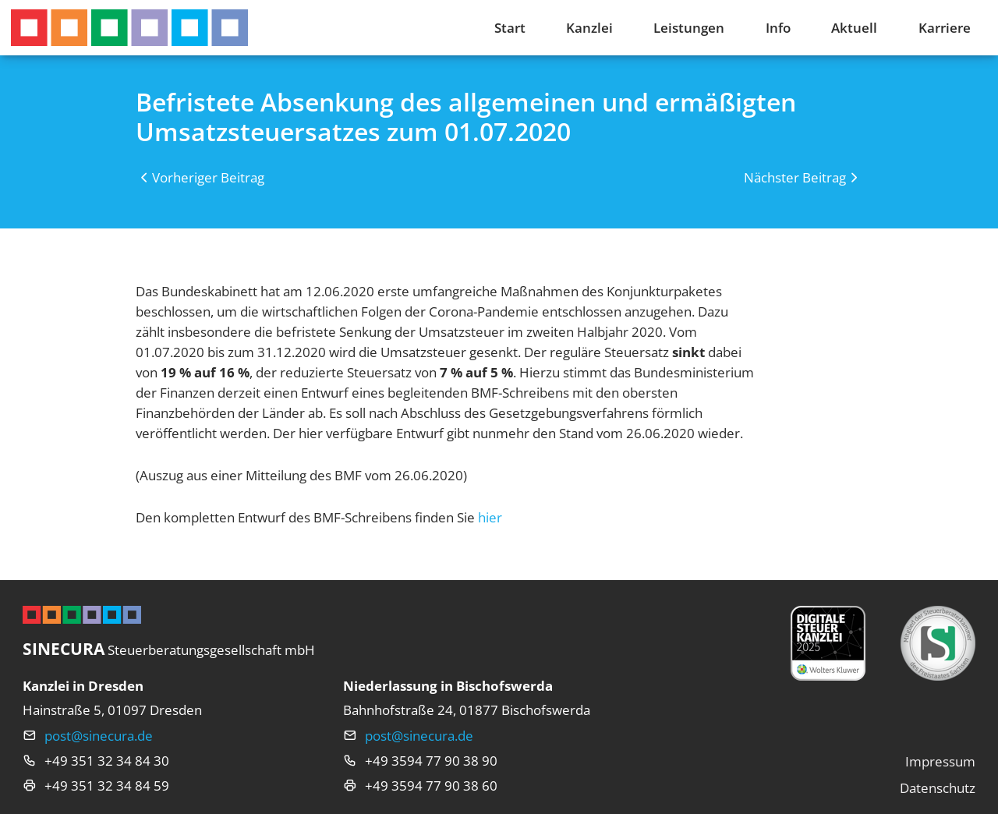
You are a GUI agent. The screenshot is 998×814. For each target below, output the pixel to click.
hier (490, 517)
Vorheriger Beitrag (208, 177)
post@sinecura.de (98, 735)
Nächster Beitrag (795, 177)
